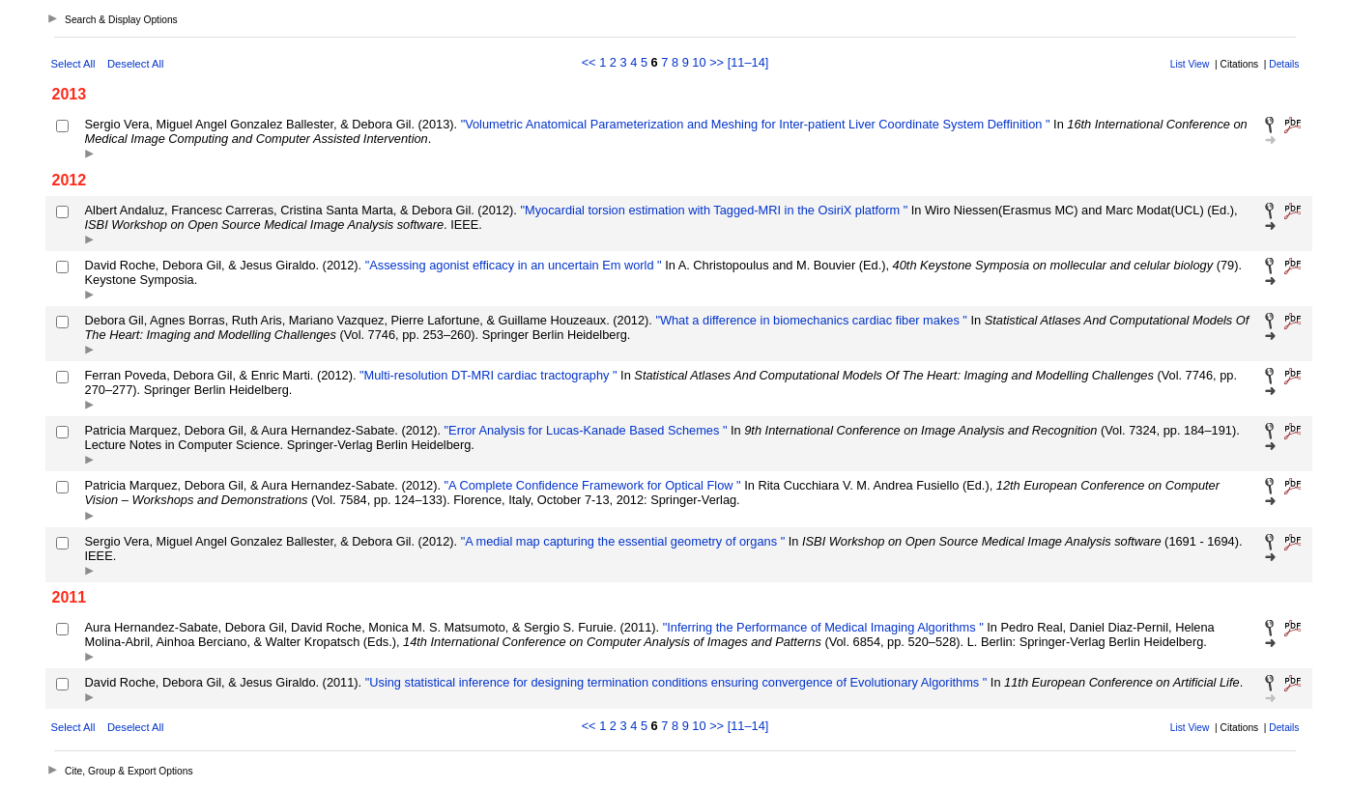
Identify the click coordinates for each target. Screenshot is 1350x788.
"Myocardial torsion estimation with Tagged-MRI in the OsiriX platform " (712, 210)
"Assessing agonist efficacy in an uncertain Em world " (511, 265)
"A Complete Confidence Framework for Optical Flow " (591, 485)
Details (1284, 64)
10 (698, 62)
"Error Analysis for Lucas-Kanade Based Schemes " (584, 430)
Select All (73, 64)
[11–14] (748, 62)
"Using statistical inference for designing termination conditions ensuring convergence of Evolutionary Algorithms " (674, 682)
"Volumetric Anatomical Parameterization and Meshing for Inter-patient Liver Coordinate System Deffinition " (753, 124)
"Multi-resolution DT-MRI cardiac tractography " (486, 375)
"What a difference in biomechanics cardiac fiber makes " (809, 320)
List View (1190, 64)
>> (716, 62)
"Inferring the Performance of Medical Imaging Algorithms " (821, 627)
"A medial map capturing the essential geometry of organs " (621, 541)
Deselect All (135, 64)
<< (589, 62)
